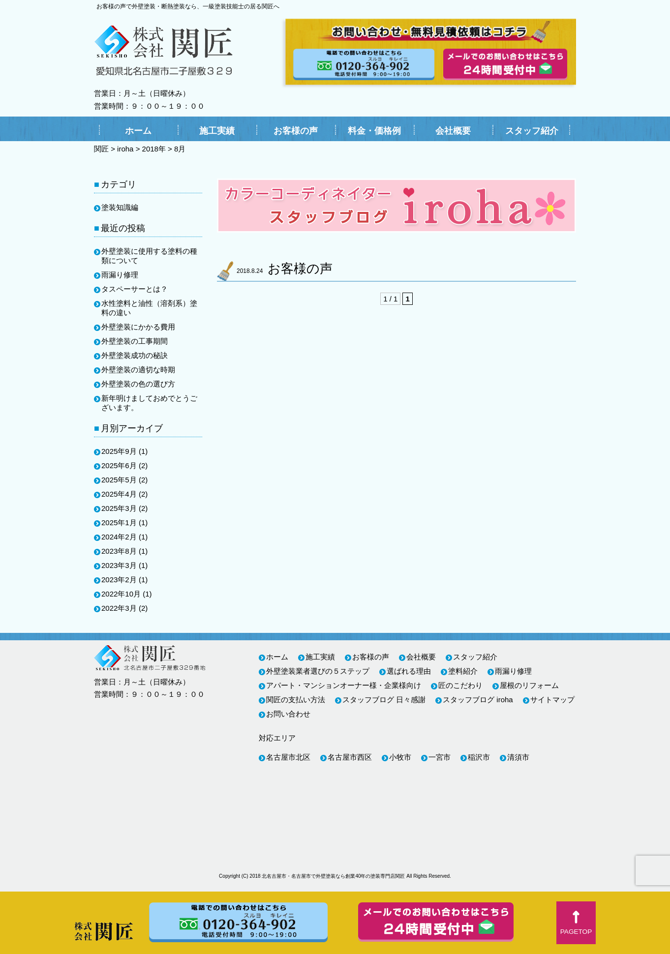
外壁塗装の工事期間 (134, 341)
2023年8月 (119, 551)
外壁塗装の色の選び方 (138, 384)
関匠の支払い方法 (295, 699)
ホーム (138, 131)
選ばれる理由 (409, 671)
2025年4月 (119, 494)
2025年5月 (119, 480)
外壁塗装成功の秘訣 (134, 355)
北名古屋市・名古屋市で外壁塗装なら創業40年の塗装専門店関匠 (333, 876)
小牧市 (400, 757)
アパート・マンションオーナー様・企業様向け (343, 685)
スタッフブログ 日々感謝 (384, 699)
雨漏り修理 (119, 274)
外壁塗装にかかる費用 (138, 327)
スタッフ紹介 (531, 131)
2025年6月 (119, 465)
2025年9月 (119, 451)
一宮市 (439, 757)
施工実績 (217, 131)
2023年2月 (119, 579)
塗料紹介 (463, 671)
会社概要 (453, 131)
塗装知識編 (119, 207)
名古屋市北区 (288, 757)
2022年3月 (119, 608)
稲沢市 (479, 757)
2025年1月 (119, 522)
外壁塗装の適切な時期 (138, 369)
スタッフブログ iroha (478, 699)
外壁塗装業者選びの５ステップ (317, 671)
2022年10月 (121, 594)
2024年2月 (119, 537)
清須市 (518, 757)
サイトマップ (552, 699)
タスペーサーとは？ (134, 289)
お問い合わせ (288, 714)
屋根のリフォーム (529, 685)
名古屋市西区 (350, 757)
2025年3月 (119, 508)
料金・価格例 (374, 131)
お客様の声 (296, 131)
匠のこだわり (460, 685)
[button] (576, 922)
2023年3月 (119, 565)
